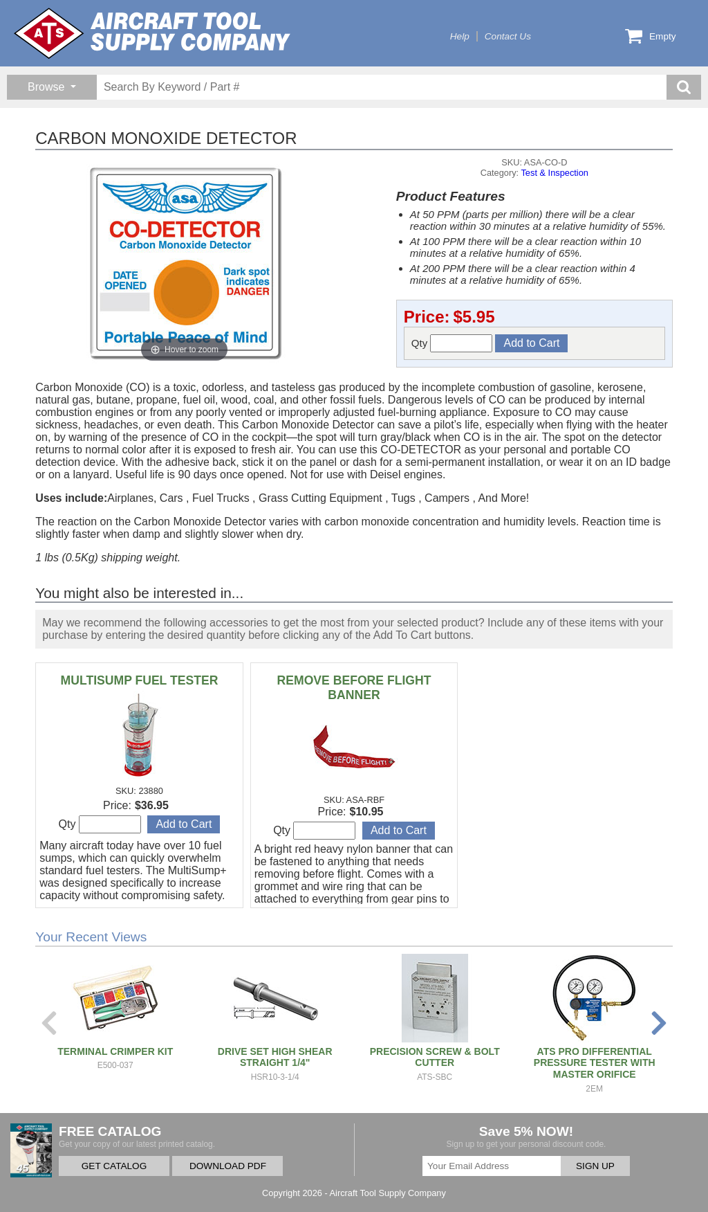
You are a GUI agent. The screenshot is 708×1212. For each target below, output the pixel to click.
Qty (452, 343)
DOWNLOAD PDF (227, 1166)
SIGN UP (595, 1166)
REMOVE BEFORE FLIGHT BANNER (354, 687)
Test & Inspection (554, 173)
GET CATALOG (114, 1166)
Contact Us (508, 36)
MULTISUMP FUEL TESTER (139, 680)
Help (459, 36)
